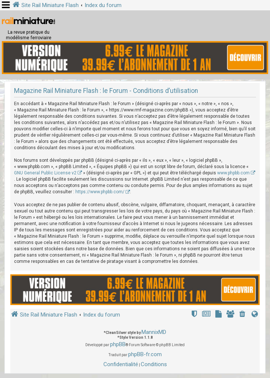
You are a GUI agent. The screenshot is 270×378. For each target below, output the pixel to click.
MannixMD (153, 332)
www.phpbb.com (233, 172)
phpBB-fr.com (145, 354)
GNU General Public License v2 (45, 172)
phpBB (118, 344)
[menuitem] (243, 315)
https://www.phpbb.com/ (99, 191)
